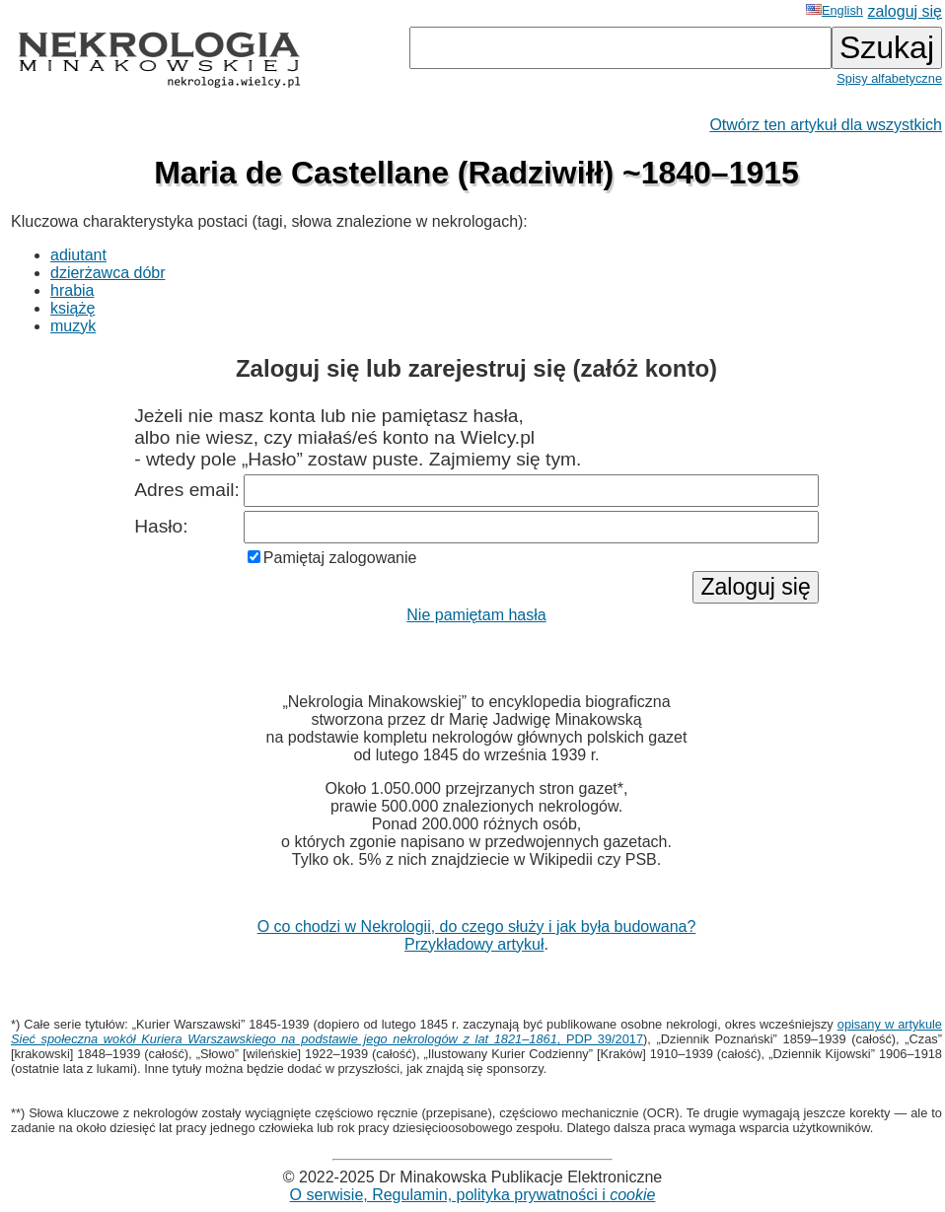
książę (72, 308)
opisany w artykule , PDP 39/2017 (476, 1031)
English (834, 10)
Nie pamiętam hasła (475, 614)
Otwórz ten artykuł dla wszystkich (825, 124)
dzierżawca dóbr (108, 272)
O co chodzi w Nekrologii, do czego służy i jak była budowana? (476, 926)
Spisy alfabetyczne (889, 78)
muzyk (73, 326)
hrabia (72, 290)
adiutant (78, 255)
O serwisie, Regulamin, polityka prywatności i (473, 1194)
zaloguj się (904, 11)
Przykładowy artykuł (474, 944)
